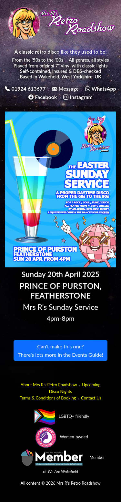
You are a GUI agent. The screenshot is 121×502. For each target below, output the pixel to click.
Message (68, 88)
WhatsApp (104, 88)
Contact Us (91, 397)
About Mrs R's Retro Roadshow (49, 384)
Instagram (81, 97)
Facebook (46, 97)
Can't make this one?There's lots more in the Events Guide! (60, 350)
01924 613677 (28, 88)
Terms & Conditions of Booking (48, 397)
